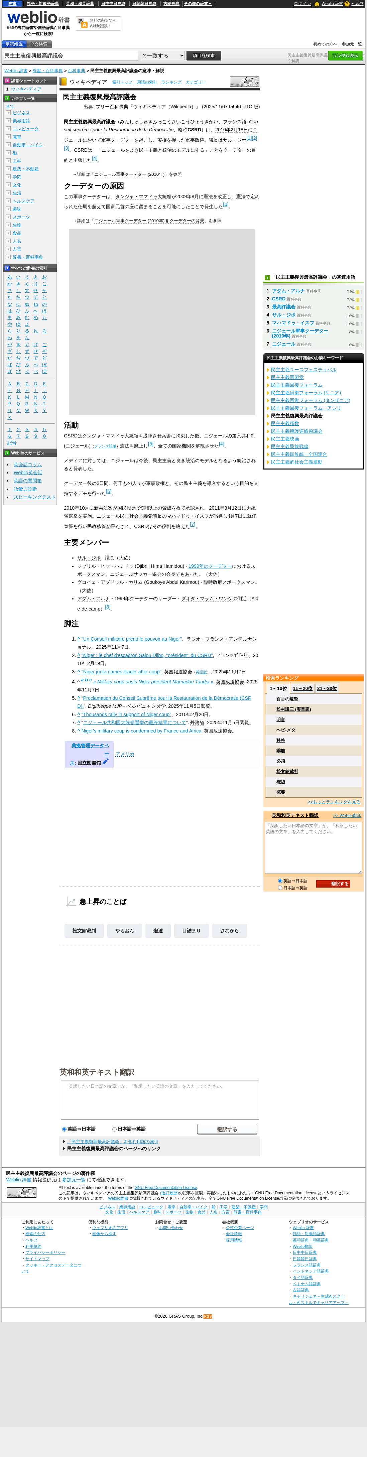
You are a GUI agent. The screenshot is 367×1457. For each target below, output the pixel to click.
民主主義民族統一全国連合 (299, 454)
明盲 (280, 719)
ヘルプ (358, 3)
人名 (17, 241)
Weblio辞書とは (39, 1227)
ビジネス (21, 112)
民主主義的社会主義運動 (297, 462)
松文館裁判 (84, 930)
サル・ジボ (234, 140)
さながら (229, 930)
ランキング (171, 82)
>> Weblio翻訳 (347, 815)
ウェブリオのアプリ (110, 1227)
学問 (17, 176)
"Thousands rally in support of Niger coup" (126, 714)
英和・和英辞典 (80, 3)
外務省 (197, 722)
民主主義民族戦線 (290, 446)
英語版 (201, 672)
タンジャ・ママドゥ (136, 196)
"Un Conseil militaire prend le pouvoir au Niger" (132, 639)
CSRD (279, 298)
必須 (280, 761)
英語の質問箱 (28, 480)
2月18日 (239, 129)
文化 (17, 184)
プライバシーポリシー (45, 1252)
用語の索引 (147, 82)
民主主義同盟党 (287, 377)
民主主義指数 (285, 423)
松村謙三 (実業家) (293, 709)
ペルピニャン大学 (145, 706)
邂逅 (158, 930)
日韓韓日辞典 (144, 3)
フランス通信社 (232, 655)
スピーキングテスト (35, 497)
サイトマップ (37, 1258)
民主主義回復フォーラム (297, 385)
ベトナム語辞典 (307, 1284)
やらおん (124, 930)
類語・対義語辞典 (43, 3)
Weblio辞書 (118, 1198)
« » (153, 681)
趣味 (17, 209)
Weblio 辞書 (332, 3)
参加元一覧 (352, 44)
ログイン (302, 3)
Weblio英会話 (28, 472)
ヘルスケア (23, 201)
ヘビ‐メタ (285, 730)
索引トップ (122, 82)
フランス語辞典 (307, 1265)
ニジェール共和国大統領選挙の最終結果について (134, 722)
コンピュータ (26, 128)
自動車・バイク (28, 144)
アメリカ (125, 754)
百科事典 (76, 70)
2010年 (223, 129)
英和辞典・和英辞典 (311, 1240)
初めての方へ (325, 44)
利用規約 (33, 1246)
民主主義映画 (285, 438)
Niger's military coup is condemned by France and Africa (142, 731)
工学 (17, 160)
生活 (17, 192)
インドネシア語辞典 (311, 1271)
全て (10, 106)
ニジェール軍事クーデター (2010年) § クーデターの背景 (149, 220)
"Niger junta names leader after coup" (121, 671)
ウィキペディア (88, 82)
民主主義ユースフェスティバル (304, 369)
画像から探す (104, 1233)
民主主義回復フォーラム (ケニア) (306, 392)
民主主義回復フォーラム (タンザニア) (311, 400)
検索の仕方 (35, 1233)
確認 (280, 781)
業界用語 (21, 120)
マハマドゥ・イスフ (188, 516)
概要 (280, 792)
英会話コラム (28, 464)
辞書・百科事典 (47, 70)
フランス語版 (105, 446)
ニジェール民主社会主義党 (125, 516)
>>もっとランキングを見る (334, 801)
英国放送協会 (230, 681)
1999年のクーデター (210, 566)
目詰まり (191, 930)
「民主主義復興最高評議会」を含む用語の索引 (112, 1141)
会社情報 (234, 1233)
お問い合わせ (171, 1227)
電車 (17, 136)
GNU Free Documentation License (166, 1187)
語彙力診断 (25, 489)
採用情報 (234, 1240)
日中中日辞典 (113, 3)
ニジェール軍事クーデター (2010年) (129, 174)
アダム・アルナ (93, 598)
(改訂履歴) (169, 1193)
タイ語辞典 (303, 1277)
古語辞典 (171, 3)
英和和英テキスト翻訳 (96, 1072)
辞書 (12, 3)
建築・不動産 (26, 168)
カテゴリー (196, 82)
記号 (12, 443)
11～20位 (303, 688)
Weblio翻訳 (303, 1246)
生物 (17, 225)
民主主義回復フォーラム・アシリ (306, 408)
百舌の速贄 (287, 698)
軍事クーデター (117, 140)
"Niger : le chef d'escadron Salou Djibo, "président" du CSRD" (147, 655)
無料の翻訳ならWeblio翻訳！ (103, 23)
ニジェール (283, 344)
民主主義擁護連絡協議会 (297, 431)
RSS (208, 1316)
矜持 (280, 740)
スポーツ (21, 217)
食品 (17, 233)
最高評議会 (283, 306)
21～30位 (327, 688)
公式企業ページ (240, 1227)
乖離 (280, 750)
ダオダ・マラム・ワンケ (207, 598)
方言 (17, 249)
